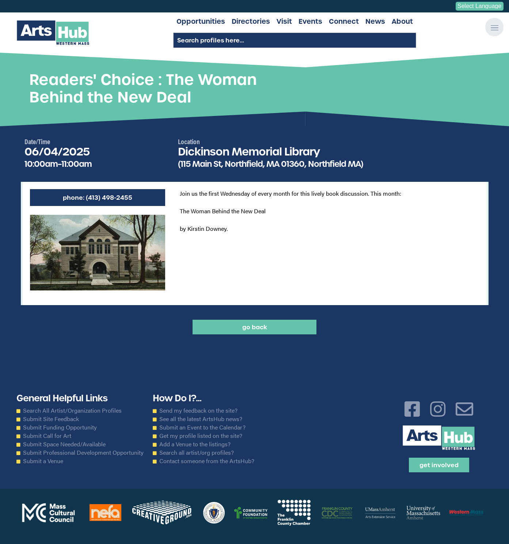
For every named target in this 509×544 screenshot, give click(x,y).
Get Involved (439, 465)
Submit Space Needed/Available (64, 444)
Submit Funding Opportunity (60, 427)
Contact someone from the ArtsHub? (206, 461)
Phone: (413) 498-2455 (97, 198)
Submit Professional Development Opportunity (83, 452)
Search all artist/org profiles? (196, 452)
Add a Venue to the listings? (195, 444)
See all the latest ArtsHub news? (200, 419)
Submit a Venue (43, 461)
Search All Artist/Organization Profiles (72, 410)
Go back (254, 327)
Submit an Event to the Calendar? (202, 427)
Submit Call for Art (47, 436)
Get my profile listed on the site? (200, 436)
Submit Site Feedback (51, 419)
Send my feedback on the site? (198, 410)
